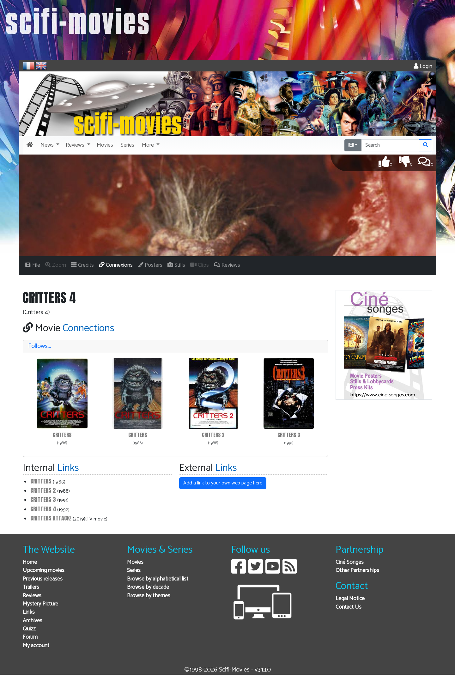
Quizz (29, 629)
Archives (32, 620)
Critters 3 (288, 435)
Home (30, 562)
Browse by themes (148, 595)
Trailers (31, 587)
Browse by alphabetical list (157, 579)
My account (36, 645)
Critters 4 (43, 509)
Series (134, 570)
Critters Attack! (50, 518)
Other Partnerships (357, 570)
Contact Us (348, 607)
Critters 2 (213, 435)
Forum (30, 637)
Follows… (39, 346)
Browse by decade (148, 587)
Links (29, 612)
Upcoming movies (43, 570)
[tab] (175, 346)
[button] (49, 145)
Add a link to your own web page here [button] (222, 483)
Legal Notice (350, 598)
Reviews (32, 595)
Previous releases (43, 579)
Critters (62, 435)
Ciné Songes (350, 562)
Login (423, 66)
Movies (135, 562)
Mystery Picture (40, 604)
